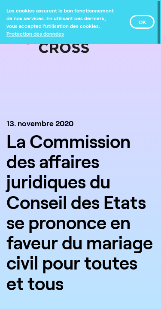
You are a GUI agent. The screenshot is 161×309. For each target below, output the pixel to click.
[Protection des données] (35, 33)
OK (142, 22)
